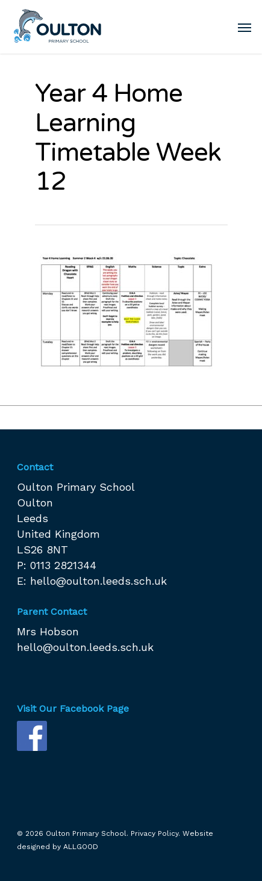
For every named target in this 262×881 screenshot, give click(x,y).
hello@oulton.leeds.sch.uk (98, 580)
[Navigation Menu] (244, 27)
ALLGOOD (80, 846)
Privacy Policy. (155, 833)
